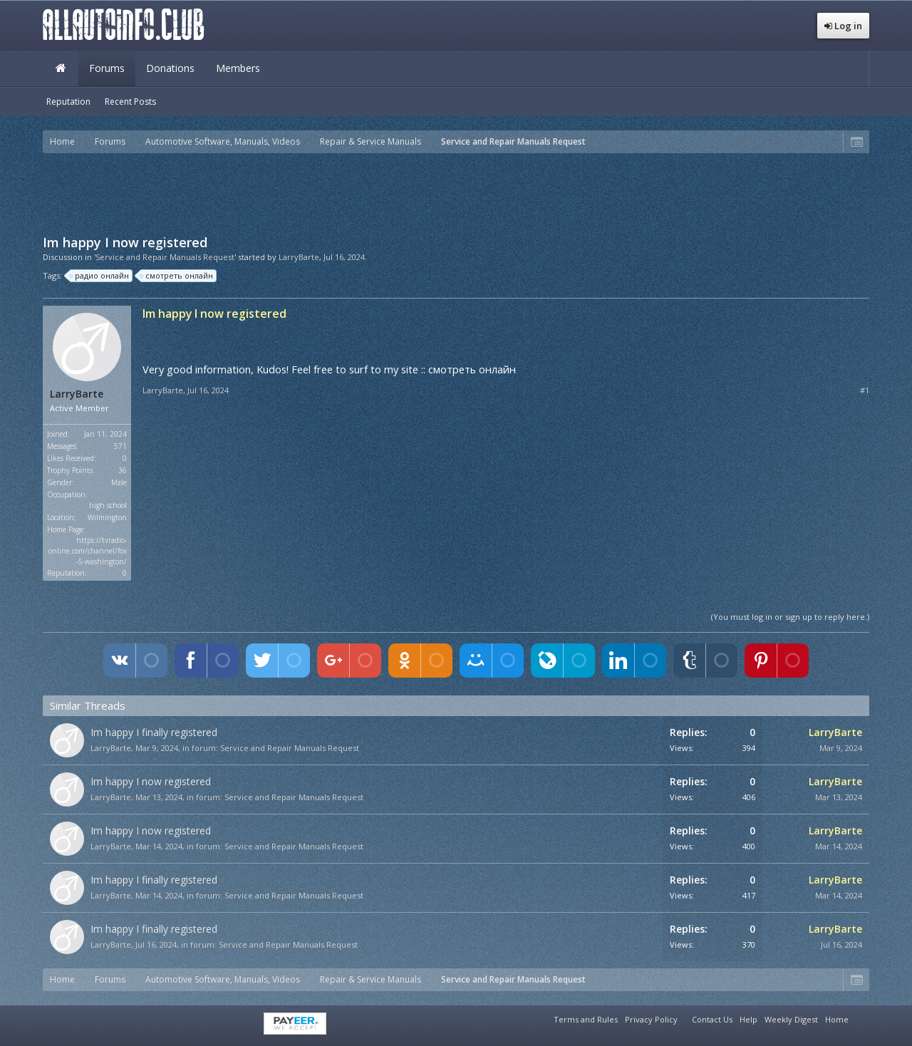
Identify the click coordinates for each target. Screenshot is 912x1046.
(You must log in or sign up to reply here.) (790, 616)
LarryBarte (299, 257)
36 (122, 470)
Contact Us (712, 1019)
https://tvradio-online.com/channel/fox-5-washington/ (87, 550)
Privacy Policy (651, 1019)
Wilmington (107, 517)
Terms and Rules (586, 1019)
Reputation (68, 101)
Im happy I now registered (150, 781)
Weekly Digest (791, 1019)
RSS (861, 1017)
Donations (170, 68)
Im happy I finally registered (153, 732)
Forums (107, 68)
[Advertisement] (456, 192)
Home (60, 68)
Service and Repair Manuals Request (289, 747)
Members (238, 68)
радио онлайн (100, 275)
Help (748, 1019)
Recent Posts (130, 101)
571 (120, 446)
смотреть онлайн (177, 275)
